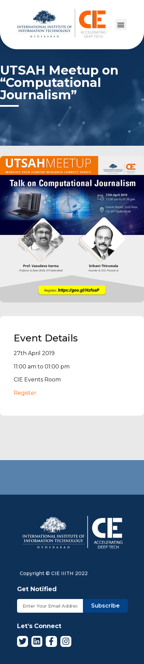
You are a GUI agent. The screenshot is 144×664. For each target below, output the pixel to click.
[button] (121, 24)
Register (25, 393)
